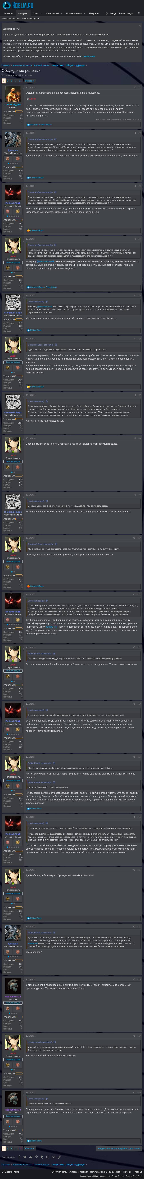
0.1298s (121, 1176)
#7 (140, 395)
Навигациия (88, 56)
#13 (139, 704)
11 (20, 81)
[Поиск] (139, 13)
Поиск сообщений (31, 18)
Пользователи (74, 13)
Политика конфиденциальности (105, 1172)
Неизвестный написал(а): (40, 1042)
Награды (94, 13)
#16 (139, 870)
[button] (41, 13)
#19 (139, 1036)
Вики (35, 13)
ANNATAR (51, 626)
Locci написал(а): (36, 301)
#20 (139, 1093)
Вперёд (28, 81)
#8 (140, 438)
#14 (139, 757)
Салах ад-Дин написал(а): (40, 139)
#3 (140, 186)
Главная (8, 13)
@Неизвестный (45, 261)
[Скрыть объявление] (139, 26)
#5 (140, 295)
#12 (139, 647)
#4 (140, 239)
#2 (140, 133)
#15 (139, 817)
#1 (140, 87)
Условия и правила (78, 1172)
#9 (140, 495)
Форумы (23, 13)
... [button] (16, 81)
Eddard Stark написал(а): (40, 653)
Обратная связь (59, 1172)
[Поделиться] (135, 87)
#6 (140, 338)
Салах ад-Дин (11, 75)
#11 (139, 594)
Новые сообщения (11, 18)
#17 (139, 926)
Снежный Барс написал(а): (41, 345)
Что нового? (52, 13)
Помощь (127, 1172)
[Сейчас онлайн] (12, 252)
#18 (139, 979)
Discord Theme (10, 1172)
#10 (139, 538)
